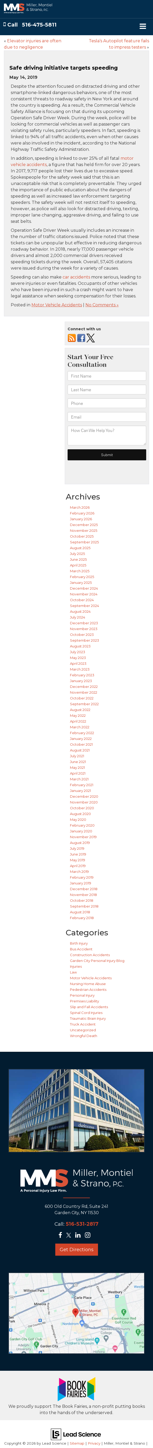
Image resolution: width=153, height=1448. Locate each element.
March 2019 (79, 871)
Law (73, 972)
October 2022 (82, 698)
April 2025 (78, 565)
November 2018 (83, 895)
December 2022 (84, 686)
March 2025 (79, 571)
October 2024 (82, 600)
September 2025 (84, 542)
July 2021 (77, 756)
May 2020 (78, 819)
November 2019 (83, 837)
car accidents (76, 277)
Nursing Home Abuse (88, 984)
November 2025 (83, 530)
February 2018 (82, 918)
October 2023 (82, 634)
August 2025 (80, 548)
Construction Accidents (90, 955)
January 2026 (81, 519)
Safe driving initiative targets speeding (63, 68)
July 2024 (77, 617)
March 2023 (80, 669)
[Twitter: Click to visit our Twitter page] (70, 1235)
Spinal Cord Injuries (86, 1013)
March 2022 (79, 727)
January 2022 (81, 738)
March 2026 (80, 507)
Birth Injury (79, 943)
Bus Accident (81, 949)
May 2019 (77, 860)
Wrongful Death (83, 1036)
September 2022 (84, 704)
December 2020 (84, 796)
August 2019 (80, 843)
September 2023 (84, 640)
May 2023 (78, 658)
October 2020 (82, 808)
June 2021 (78, 762)
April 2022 (78, 721)
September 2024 (84, 606)
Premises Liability (84, 1001)
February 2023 (82, 675)
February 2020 (82, 825)
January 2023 (81, 681)
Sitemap (77, 1443)
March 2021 (79, 779)
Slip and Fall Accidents (89, 1007)
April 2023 (78, 663)
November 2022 (83, 692)
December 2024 (84, 588)
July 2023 (77, 652)
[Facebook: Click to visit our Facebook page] (61, 1235)
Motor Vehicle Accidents (56, 304)
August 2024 (80, 611)
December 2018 (83, 889)
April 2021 (77, 773)
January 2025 (81, 582)
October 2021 (81, 744)
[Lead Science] (76, 1433)
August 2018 (80, 912)
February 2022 (82, 733)
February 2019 (82, 877)
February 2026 (82, 513)
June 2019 (78, 854)
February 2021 (81, 785)
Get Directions (77, 1250)
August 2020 (80, 814)
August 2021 (80, 750)
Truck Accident (83, 1024)
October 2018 (81, 900)
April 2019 (78, 866)
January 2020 (81, 831)
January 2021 (80, 791)
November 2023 (83, 629)
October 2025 (82, 536)
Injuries (76, 966)
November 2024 (83, 594)
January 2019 (80, 883)
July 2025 (77, 554)
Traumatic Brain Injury (88, 1018)
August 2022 (80, 710)
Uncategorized (83, 1030)
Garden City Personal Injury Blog (97, 961)
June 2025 (78, 559)
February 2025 (82, 577)
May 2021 (77, 767)
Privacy (94, 1443)
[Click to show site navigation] (143, 26)
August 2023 (80, 646)
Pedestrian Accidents (88, 989)
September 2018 (84, 906)
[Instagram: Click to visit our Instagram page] (89, 1235)
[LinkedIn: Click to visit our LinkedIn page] (79, 1235)
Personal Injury (82, 995)
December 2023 (84, 623)
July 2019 (77, 848)
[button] (30, 25)
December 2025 (84, 525)
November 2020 (84, 802)
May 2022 (78, 715)
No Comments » (102, 304)
